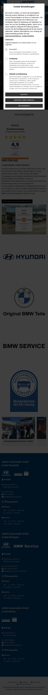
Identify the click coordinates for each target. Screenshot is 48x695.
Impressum (9, 39)
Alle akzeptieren (24, 106)
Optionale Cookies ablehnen (24, 100)
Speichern (24, 94)
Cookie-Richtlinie (28, 36)
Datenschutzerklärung (13, 36)
